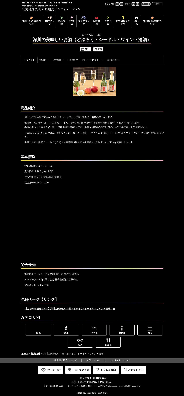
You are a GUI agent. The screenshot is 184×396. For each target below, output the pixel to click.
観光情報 (61, 22)
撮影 (38, 333)
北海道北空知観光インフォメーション (52, 6)
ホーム (135, 23)
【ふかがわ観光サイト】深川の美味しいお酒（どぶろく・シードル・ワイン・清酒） (70, 308)
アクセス (107, 22)
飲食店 (71, 22)
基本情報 (57, 60)
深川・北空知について (31, 22)
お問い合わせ (93, 360)
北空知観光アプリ (123, 22)
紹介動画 (96, 22)
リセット (146, 4)
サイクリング (84, 22)
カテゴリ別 (112, 60)
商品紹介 (43, 60)
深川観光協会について (152, 22)
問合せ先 (71, 60)
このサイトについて (119, 360)
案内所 (122, 333)
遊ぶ (66, 333)
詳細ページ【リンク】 (91, 60)
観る (80, 345)
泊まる (94, 333)
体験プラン (49, 22)
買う (150, 333)
